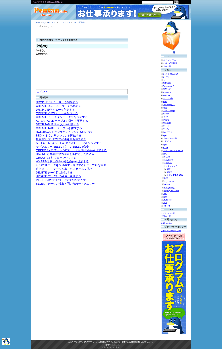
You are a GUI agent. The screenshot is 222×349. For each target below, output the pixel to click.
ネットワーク (169, 110)
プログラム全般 (170, 138)
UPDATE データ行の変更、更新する (58, 176)
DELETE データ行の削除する (54, 172)
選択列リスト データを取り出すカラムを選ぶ (64, 168)
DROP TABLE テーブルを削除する (57, 124)
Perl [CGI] (167, 132)
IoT (164, 80)
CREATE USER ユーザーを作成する (58, 105)
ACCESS (52, 22)
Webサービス (169, 104)
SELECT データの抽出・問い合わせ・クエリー (65, 183)
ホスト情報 (168, 98)
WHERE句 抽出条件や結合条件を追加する (62, 161)
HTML (165, 147)
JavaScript (167, 200)
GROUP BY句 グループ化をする (56, 157)
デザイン (167, 141)
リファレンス (65, 22)
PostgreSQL (169, 187)
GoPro (166, 77)
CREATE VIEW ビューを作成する (57, 113)
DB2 (166, 178)
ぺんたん (116, 344)
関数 (169, 169)
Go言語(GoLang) (170, 74)
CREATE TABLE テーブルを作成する (59, 128)
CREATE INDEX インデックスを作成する (62, 117)
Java (165, 203)
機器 (165, 108)
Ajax (165, 144)
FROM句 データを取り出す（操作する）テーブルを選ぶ (71, 165)
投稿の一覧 (166, 216)
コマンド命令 (79, 22)
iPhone (166, 120)
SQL (44, 22)
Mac (165, 101)
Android (166, 95)
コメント (42, 91)
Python (166, 135)
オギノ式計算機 (170, 63)
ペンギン (167, 206)
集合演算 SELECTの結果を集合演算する (61, 139)
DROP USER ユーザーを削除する (57, 102)
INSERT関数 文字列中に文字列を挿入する (62, 180)
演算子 (170, 172)
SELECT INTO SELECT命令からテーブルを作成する (69, 143)
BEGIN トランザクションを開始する (58, 135)
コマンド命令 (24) (175, 175)
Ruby (165, 117)
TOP (38, 22)
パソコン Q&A (169, 60)
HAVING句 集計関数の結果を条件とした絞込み (65, 154)
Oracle (167, 184)
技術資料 (167, 123)
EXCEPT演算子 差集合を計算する (48, 2)
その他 (166, 129)
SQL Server (169, 181)
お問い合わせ (167, 223)
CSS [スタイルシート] (173, 150)
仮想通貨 (167, 83)
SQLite (167, 157)
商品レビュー (169, 89)
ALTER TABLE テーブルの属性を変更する (62, 120)
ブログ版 (167, 66)
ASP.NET (167, 92)
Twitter (166, 114)
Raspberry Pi (168, 86)
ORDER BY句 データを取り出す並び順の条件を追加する (71, 150)
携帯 (165, 197)
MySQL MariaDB (171, 190)
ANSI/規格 (168, 160)
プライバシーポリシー (171, 230)
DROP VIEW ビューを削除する (55, 109)
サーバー (167, 126)
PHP (165, 193)
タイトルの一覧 (168, 213)
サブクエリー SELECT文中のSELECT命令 (62, 146)
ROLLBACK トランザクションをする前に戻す (64, 131)
